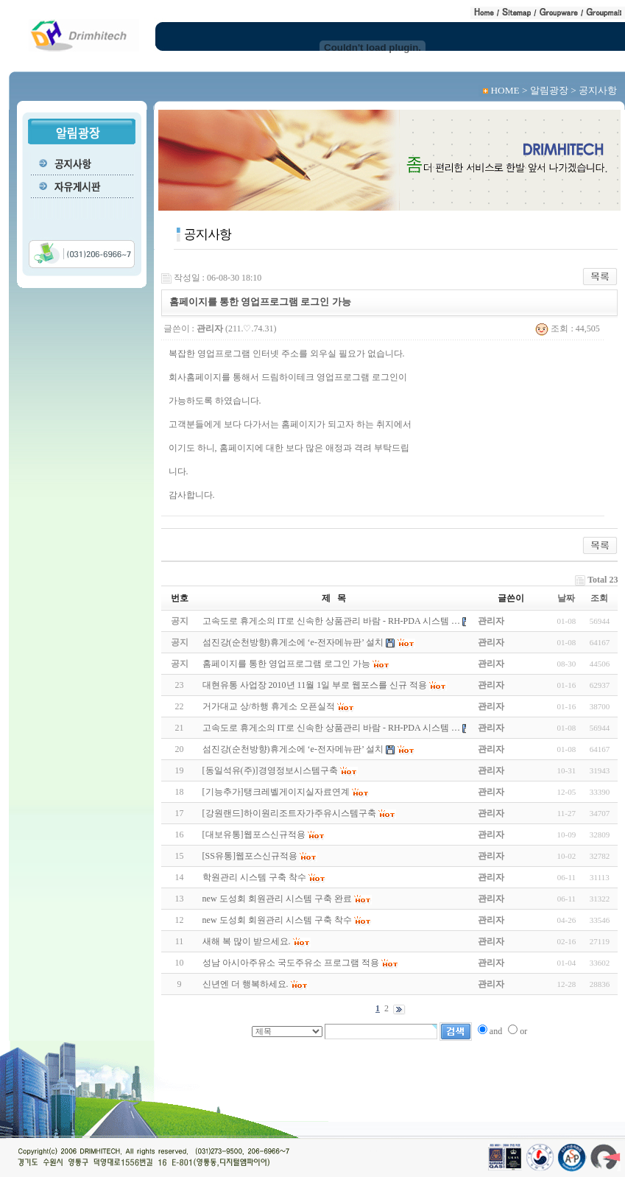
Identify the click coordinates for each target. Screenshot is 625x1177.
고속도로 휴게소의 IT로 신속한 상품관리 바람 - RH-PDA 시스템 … (331, 728)
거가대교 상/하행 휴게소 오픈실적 (268, 706)
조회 (599, 598)
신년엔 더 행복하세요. (245, 984)
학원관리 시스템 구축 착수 (254, 877)
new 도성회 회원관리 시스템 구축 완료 (277, 898)
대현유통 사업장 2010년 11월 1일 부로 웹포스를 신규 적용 (315, 685)
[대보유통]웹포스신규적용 (254, 834)
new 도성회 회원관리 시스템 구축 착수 (277, 920)
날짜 (566, 598)
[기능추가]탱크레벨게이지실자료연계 (276, 792)
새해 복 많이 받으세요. (246, 941)
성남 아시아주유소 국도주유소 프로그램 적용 (290, 963)
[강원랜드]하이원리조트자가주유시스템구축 (289, 813)
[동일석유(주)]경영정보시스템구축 (270, 770)
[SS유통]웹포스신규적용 (249, 856)
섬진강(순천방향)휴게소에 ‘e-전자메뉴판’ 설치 (293, 749)
